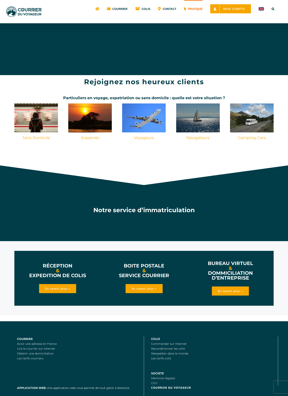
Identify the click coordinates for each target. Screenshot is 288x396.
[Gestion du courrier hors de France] (144, 105)
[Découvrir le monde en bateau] (198, 105)
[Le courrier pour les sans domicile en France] (36, 105)
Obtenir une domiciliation (35, 353)
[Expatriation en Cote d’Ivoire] (90, 105)
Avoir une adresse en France (37, 344)
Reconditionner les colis (168, 348)
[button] (273, 8)
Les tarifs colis (161, 358)
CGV (154, 383)
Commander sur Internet (169, 344)
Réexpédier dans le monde (169, 353)
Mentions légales (163, 378)
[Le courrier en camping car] (252, 105)
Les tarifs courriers (30, 358)
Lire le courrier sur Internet (36, 348)
